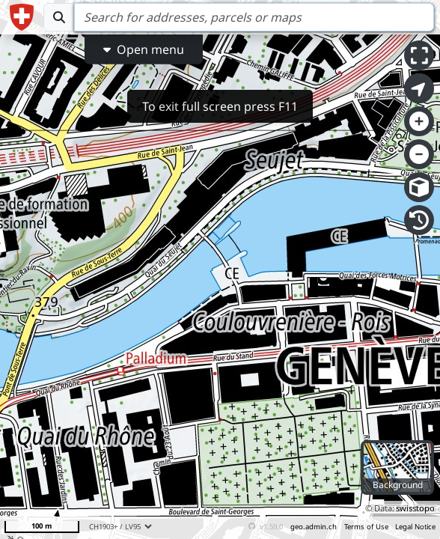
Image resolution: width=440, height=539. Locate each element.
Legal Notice (415, 527)
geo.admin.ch (313, 527)
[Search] (254, 17)
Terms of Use (366, 527)
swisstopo (415, 508)
